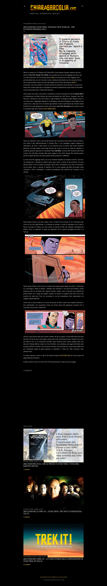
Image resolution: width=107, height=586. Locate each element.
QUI (53, 77)
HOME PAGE (34, 13)
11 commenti (26, 564)
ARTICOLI (56, 13)
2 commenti (26, 517)
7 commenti (26, 469)
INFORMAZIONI (45, 13)
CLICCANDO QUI (49, 109)
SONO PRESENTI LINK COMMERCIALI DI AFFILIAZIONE (53, 577)
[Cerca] (82, 6)
